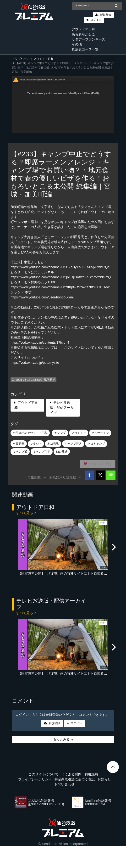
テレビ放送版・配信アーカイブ (61, 408)
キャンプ (60, 433)
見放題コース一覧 (85, 49)
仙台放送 (61, 451)
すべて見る (26, 512)
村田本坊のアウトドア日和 (30, 433)
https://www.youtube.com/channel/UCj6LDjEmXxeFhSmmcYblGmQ (61, 277)
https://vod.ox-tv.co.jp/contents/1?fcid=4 (40, 342)
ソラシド (36, 443)
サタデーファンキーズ (88, 39)
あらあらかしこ (83, 34)
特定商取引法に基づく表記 (75, 779)
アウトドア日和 (83, 29)
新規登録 (105, 15)
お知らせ (104, 779)
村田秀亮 (18, 443)
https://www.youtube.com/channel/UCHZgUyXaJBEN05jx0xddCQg (60, 267)
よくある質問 (71, 774)
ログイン (96, 20)
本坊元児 (53, 443)
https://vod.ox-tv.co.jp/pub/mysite (35, 362)
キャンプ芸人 (73, 443)
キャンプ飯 (20, 451)
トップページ (20, 59)
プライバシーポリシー (35, 779)
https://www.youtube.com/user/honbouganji (42, 297)
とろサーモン (100, 433)
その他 (77, 44)
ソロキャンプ (96, 443)
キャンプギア (41, 451)
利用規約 (91, 774)
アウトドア (78, 433)
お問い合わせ (65, 784)
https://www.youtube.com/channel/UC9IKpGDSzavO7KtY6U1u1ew (60, 287)
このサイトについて (43, 774)
